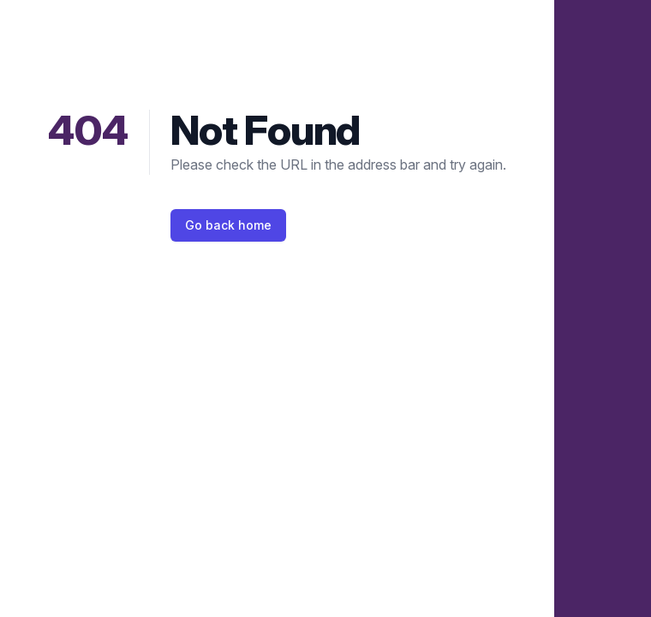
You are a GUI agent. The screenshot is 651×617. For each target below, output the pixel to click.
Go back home (228, 225)
